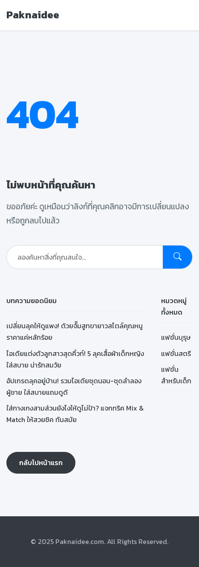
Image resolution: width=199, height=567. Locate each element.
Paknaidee (32, 14)
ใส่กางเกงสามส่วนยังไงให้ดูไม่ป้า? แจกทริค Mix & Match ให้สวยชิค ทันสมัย (75, 414)
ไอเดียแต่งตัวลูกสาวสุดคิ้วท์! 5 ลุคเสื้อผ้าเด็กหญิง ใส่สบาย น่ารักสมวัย (75, 359)
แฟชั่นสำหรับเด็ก (176, 375)
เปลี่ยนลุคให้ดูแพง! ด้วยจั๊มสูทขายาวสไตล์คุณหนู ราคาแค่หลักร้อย (74, 331)
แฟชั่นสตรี (176, 353)
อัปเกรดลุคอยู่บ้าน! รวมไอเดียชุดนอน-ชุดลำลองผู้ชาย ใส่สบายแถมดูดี (73, 386)
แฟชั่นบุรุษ (175, 337)
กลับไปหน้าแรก (41, 462)
